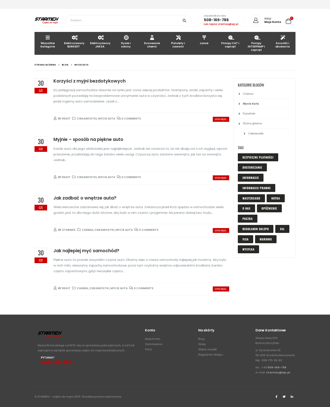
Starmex (69, 230)
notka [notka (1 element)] (275, 198)
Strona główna (252, 123)
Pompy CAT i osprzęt (230, 41)
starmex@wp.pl (278, 372)
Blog (201, 339)
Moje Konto (152, 339)
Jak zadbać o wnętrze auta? (84, 198)
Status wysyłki (207, 349)
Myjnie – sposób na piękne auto (88, 139)
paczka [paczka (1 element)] (247, 218)
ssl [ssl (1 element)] (282, 229)
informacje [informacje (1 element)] (250, 177)
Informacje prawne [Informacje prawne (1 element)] (256, 188)
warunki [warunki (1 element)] (266, 239)
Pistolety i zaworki (178, 41)
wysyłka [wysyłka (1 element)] (248, 249)
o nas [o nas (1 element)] (246, 208)
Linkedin (292, 397)
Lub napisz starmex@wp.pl (221, 24)
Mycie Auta (106, 119)
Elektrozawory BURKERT (74, 41)
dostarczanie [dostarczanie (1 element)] (252, 167)
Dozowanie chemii (152, 41)
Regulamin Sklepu (210, 355)
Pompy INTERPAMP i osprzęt (256, 43)
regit (66, 119)
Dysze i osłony (126, 41)
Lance (204, 39)
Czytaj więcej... (221, 119)
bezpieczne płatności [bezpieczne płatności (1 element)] (258, 157)
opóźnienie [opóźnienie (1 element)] (269, 208)
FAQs (148, 349)
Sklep (202, 344)
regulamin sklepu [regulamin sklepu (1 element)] (255, 229)
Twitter (284, 397)
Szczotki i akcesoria (282, 41)
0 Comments (131, 119)
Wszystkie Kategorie (47, 41)
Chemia (87, 230)
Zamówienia (153, 344)
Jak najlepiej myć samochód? (86, 251)
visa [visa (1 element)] (245, 239)
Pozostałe (249, 113)
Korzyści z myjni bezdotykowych (89, 81)
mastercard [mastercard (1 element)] (251, 198)
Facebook (276, 397)
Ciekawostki (87, 119)
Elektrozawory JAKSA (100, 41)
